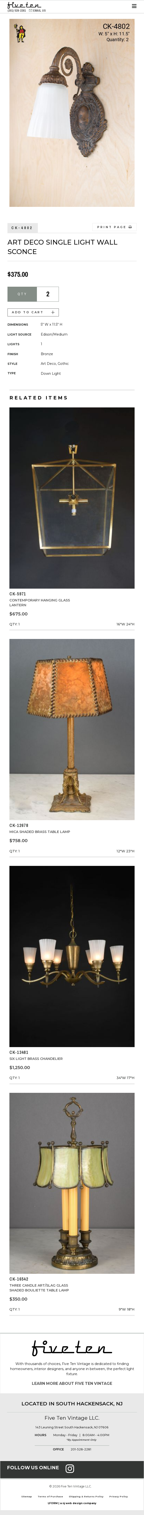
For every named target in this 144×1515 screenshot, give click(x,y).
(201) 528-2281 (17, 10)
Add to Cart (33, 312)
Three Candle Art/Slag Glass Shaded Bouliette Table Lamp (39, 1287)
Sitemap (26, 1496)
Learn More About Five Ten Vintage (72, 1383)
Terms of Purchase (50, 1496)
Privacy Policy (118, 1496)
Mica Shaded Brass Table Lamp (39, 832)
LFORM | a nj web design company (72, 1503)
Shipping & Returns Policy (86, 1496)
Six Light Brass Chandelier (36, 1059)
